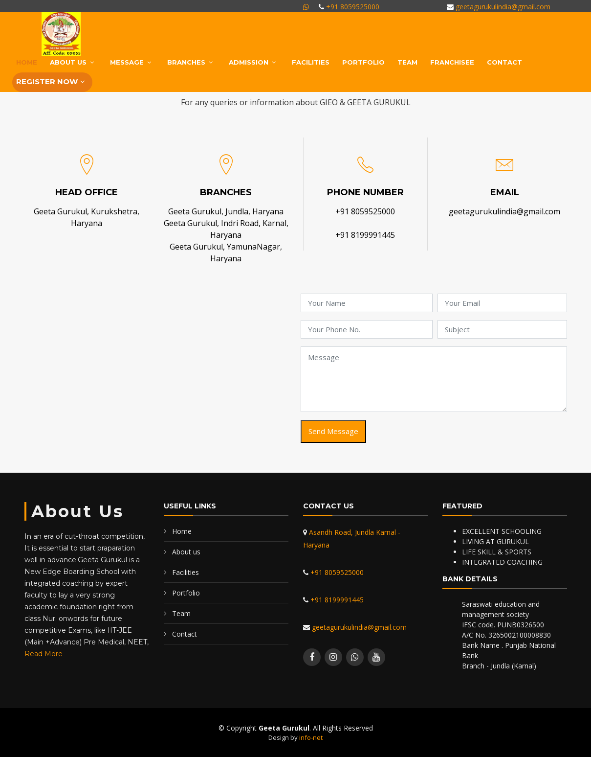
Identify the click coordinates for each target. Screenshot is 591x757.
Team (407, 62)
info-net (311, 737)
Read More (43, 653)
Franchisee (452, 62)
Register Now (47, 81)
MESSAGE (127, 62)
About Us (68, 62)
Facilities (310, 62)
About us (186, 551)
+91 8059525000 (351, 6)
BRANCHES (186, 62)
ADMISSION (248, 62)
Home (26, 62)
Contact (504, 62)
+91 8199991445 (365, 234)
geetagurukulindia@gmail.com (502, 6)
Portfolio (363, 62)
